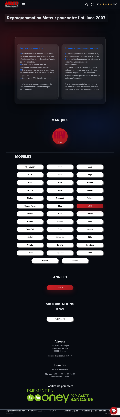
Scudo (90, 229)
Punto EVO (30, 229)
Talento (60, 245)
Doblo (60, 190)
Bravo (60, 183)
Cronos (30, 190)
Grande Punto (30, 206)
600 (60, 175)
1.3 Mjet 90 (60, 319)
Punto (90, 221)
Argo (90, 175)
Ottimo (30, 221)
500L (90, 167)
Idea (60, 206)
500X (30, 175)
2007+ (60, 288)
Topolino (60, 253)
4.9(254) (107, 4)
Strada (30, 245)
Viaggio (75, 261)
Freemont (60, 198)
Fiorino (30, 198)
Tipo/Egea (90, 245)
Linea (90, 206)
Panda (60, 221)
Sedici (29, 237)
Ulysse (45, 261)
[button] (86, 4)
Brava (30, 183)
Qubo (60, 229)
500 (60, 167)
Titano (30, 253)
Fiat (60, 136)
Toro (90, 253)
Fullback (90, 198)
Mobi (60, 214)
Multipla (90, 214)
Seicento (60, 237)
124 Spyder (30, 167)
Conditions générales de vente (93, 411)
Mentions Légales (71, 411)
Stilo (90, 237)
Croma (90, 183)
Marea (30, 214)
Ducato (90, 190)
